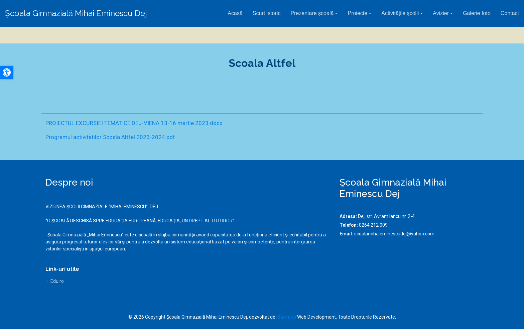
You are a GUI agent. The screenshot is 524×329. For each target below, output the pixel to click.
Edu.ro (57, 281)
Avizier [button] (441, 13)
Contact (510, 13)
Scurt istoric (267, 13)
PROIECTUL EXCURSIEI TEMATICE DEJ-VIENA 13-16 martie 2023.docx (133, 123)
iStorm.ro (286, 317)
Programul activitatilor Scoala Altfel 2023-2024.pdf (110, 137)
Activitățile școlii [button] (400, 13)
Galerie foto (477, 13)
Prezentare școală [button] (312, 13)
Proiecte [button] (357, 13)
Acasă (235, 13)
